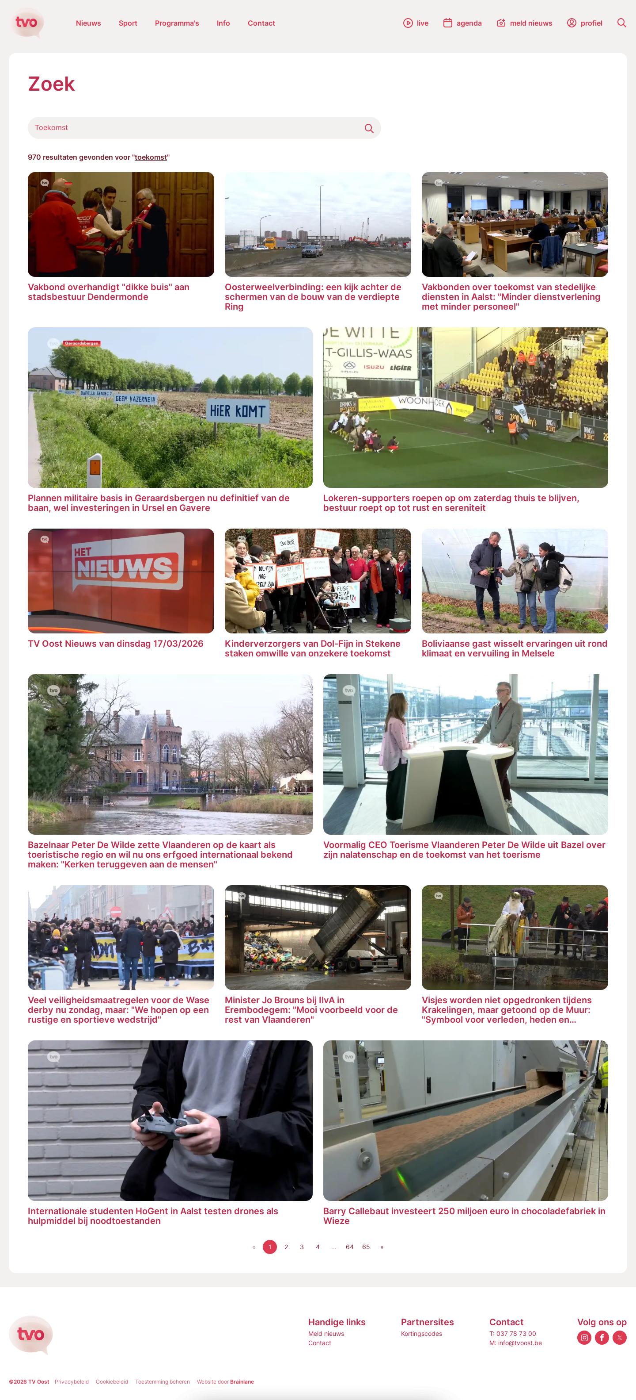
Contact (261, 23)
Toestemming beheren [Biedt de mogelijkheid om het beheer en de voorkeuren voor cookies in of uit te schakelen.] (162, 1381)
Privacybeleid (72, 1381)
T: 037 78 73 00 (512, 1333)
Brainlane (242, 1381)
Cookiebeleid (112, 1381)
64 (350, 1246)
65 (366, 1246)
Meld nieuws (326, 1333)
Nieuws (88, 23)
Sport (128, 23)
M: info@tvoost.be (515, 1342)
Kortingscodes (421, 1333)
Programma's (177, 23)
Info (223, 23)
